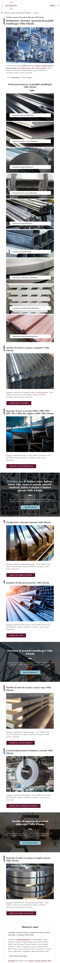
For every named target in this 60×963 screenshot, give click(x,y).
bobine (28, 795)
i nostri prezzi (30, 507)
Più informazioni (30, 843)
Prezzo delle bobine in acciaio (24, 806)
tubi (29, 625)
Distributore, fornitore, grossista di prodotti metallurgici (17, 13)
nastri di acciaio (33, 903)
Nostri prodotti (30, 672)
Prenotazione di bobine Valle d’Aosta (22, 167)
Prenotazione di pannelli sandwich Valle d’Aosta (25, 308)
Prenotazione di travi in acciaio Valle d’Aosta (24, 193)
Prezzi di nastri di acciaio (21, 913)
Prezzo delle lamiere (19, 403)
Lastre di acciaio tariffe (21, 743)
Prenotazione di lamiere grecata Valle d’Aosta (25, 336)
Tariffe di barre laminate (21, 575)
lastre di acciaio (29, 732)
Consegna (9, 392)
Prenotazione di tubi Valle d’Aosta (21, 252)
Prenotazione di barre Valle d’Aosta (22, 223)
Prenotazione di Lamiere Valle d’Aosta (23, 115)
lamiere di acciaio (29, 392)
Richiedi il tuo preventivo (21, 466)
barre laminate (30, 564)
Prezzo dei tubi (16, 635)
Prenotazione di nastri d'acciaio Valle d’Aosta (24, 277)
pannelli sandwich (42, 392)
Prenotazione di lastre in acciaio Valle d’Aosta (25, 141)
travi (25, 455)
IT (52, 6)
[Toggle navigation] (2, 5)
